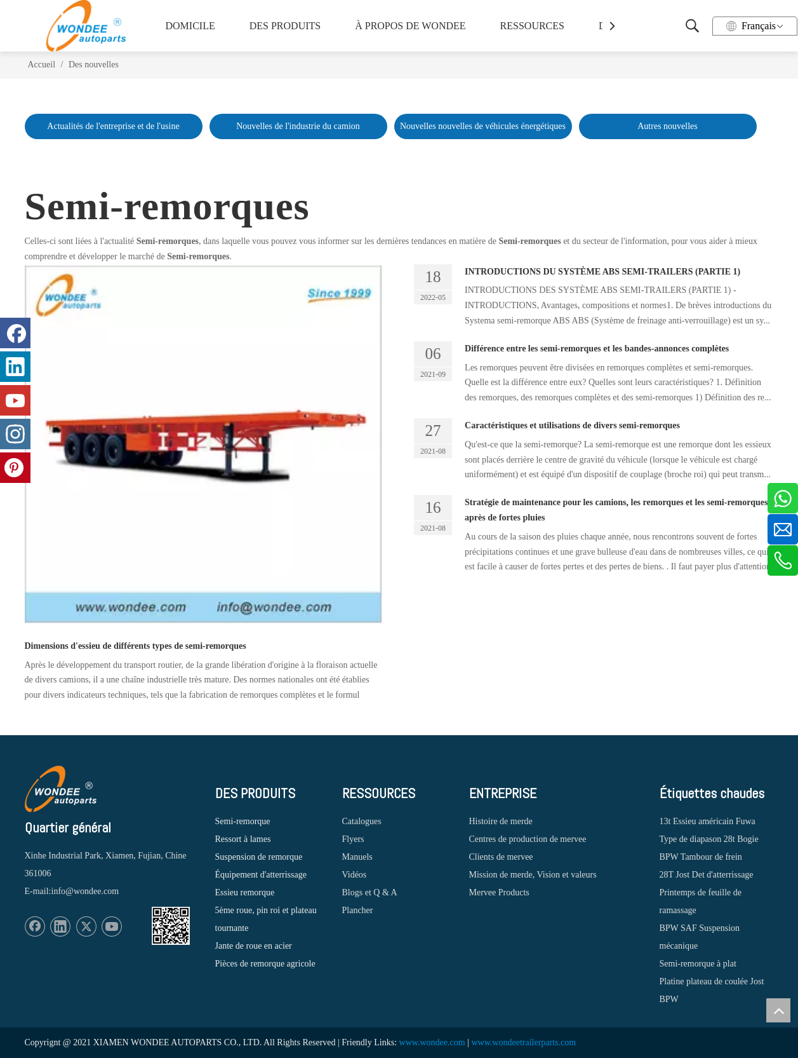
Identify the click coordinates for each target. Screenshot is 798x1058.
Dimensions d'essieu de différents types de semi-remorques (135, 646)
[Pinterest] (15, 467)
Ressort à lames (243, 839)
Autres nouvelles (667, 126)
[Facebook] (35, 926)
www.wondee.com (432, 1042)
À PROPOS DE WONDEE (407, 25)
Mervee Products (499, 892)
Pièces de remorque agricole (265, 963)
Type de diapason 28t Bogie (709, 839)
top (778, 1010)
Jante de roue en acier (253, 946)
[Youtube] (112, 926)
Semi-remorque (242, 821)
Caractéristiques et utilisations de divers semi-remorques (572, 425)
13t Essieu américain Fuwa (707, 821)
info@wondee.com (85, 891)
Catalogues (362, 821)
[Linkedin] (60, 926)
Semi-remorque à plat (698, 963)
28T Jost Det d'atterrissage (707, 874)
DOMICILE (190, 25)
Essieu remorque (245, 892)
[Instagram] (15, 434)
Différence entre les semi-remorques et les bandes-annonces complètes (597, 348)
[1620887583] (171, 926)
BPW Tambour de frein (701, 857)
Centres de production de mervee (528, 839)
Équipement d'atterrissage (261, 874)
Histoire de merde (501, 821)
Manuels (357, 857)
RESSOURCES (532, 25)
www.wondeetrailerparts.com (523, 1042)
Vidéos (354, 874)
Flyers (353, 839)
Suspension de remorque (259, 857)
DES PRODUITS (285, 25)
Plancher (357, 910)
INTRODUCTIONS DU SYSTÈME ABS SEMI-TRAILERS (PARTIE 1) (602, 271)
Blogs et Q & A (369, 892)
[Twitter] (86, 926)
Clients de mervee (501, 857)
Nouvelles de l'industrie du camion (298, 126)
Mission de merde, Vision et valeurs (533, 874)
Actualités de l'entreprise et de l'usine (113, 126)
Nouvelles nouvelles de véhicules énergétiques (483, 126)
